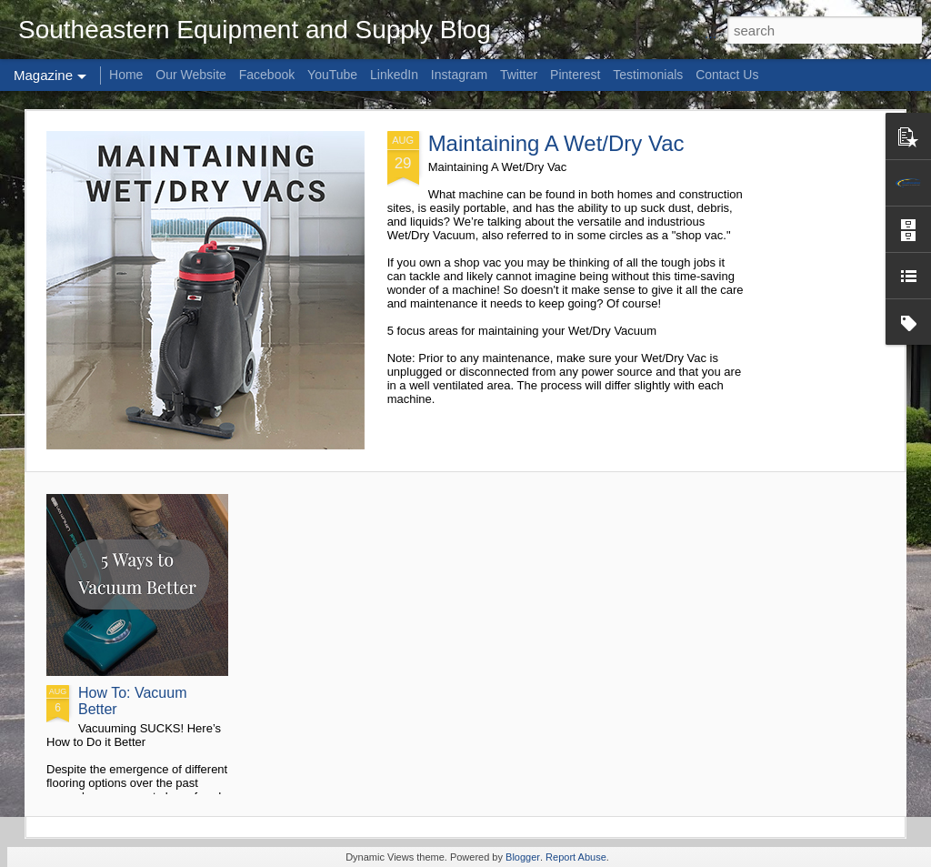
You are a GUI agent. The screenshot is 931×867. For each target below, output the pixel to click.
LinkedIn (394, 74)
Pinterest (575, 74)
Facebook (267, 74)
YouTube (332, 74)
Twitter (518, 74)
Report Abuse (576, 857)
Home (126, 74)
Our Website (190, 74)
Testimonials (648, 74)
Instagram (459, 74)
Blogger (523, 857)
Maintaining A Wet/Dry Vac (556, 143)
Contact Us (727, 74)
